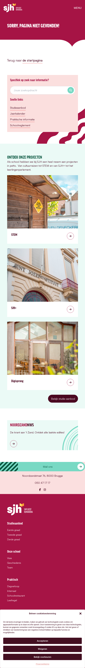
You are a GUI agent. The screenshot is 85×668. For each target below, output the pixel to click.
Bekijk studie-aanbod (63, 398)
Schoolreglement (20, 125)
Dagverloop (13, 586)
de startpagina (32, 60)
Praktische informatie (22, 119)
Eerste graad (13, 530)
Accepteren (42, 641)
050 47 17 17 (42, 482)
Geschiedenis (14, 562)
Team (10, 567)
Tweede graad (14, 534)
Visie (9, 558)
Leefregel (12, 600)
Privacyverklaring (42, 664)
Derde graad (13, 539)
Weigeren (42, 649)
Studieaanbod (18, 107)
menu (77, 7)
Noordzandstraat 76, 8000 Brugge (42, 475)
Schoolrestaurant (16, 595)
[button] (80, 613)
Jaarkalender (17, 113)
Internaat (11, 590)
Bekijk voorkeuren (42, 657)
